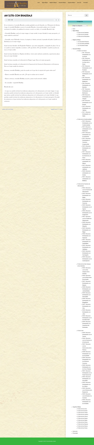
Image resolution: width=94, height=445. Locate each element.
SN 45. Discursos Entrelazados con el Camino (87, 334)
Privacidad (85, 2)
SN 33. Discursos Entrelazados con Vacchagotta (86, 253)
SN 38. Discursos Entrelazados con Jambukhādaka (86, 288)
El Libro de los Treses (82, 412)
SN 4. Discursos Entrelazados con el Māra (87, 73)
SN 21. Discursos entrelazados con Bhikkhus (86, 178)
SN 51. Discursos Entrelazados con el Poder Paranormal (87, 372)
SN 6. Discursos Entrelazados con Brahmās (86, 85)
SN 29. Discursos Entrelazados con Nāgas (86, 230)
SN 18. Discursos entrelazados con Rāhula (86, 161)
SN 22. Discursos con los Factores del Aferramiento (87, 189)
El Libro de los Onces (82, 428)
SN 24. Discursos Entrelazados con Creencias (86, 201)
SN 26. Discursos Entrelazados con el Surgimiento (87, 212)
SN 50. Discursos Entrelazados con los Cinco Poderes (86, 367)
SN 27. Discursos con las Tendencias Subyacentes (86, 218)
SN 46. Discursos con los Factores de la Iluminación (87, 340)
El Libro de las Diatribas (83, 32)
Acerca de (79, 2)
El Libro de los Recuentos (83, 36)
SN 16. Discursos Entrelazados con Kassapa (86, 148)
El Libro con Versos (82, 50)
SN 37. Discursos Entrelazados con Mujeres (86, 283)
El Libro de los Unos (82, 408)
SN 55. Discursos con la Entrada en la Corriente (87, 395)
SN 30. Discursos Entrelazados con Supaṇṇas (86, 235)
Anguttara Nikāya (71, 2)
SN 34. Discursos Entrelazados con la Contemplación (87, 258)
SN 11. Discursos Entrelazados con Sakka (86, 114)
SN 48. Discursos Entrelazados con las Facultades (86, 353)
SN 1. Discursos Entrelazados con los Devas (86, 54)
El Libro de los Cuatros (82, 414)
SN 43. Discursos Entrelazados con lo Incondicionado (87, 317)
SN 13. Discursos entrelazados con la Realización (87, 128)
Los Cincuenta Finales (82, 45)
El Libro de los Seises (82, 418)
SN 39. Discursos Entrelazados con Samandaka (86, 294)
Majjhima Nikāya (53, 2)
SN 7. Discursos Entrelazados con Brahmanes (86, 90)
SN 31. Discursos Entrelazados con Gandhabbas (86, 241)
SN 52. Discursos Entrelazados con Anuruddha (86, 378)
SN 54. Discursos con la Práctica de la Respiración (87, 390)
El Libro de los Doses (82, 410)
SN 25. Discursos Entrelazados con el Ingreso (87, 206)
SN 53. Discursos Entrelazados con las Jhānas (86, 384)
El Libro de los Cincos (82, 416)
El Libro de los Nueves (82, 424)
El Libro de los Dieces (82, 426)
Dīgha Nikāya (44, 2)
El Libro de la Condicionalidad (84, 119)
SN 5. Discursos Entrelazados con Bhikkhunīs (86, 79)
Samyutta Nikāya (62, 2)
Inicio (39, 2)
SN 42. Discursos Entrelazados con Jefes (86, 311)
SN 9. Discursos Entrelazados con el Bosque (87, 102)
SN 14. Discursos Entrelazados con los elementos (86, 134)
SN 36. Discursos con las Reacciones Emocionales (86, 277)
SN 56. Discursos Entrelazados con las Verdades (86, 401)
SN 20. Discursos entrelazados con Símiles (86, 172)
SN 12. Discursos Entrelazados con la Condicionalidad (87, 123)
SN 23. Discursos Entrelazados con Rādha (86, 195)
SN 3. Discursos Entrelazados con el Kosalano (87, 67)
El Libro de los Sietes (82, 420)
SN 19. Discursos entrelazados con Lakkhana (86, 167)
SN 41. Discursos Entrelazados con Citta (86, 306)
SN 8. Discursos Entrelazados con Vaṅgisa (86, 96)
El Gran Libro (80, 330)
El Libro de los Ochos (82, 422)
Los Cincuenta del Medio (83, 43)
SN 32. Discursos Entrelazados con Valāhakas (86, 247)
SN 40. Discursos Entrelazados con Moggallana (86, 300)
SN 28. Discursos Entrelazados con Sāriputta (86, 224)
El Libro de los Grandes (82, 34)
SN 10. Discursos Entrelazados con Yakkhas (86, 108)
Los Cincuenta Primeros (83, 41)
